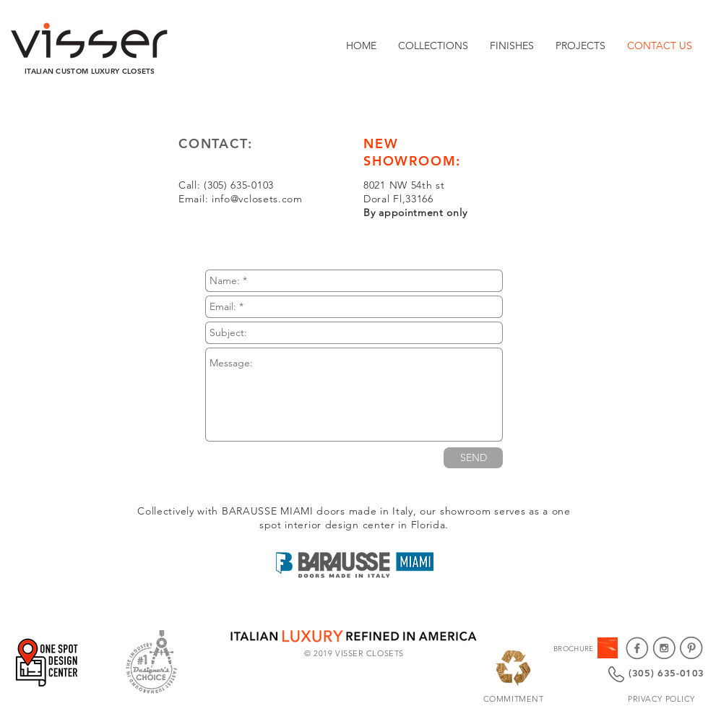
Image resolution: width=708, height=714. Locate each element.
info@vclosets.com (257, 198)
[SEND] (473, 457)
